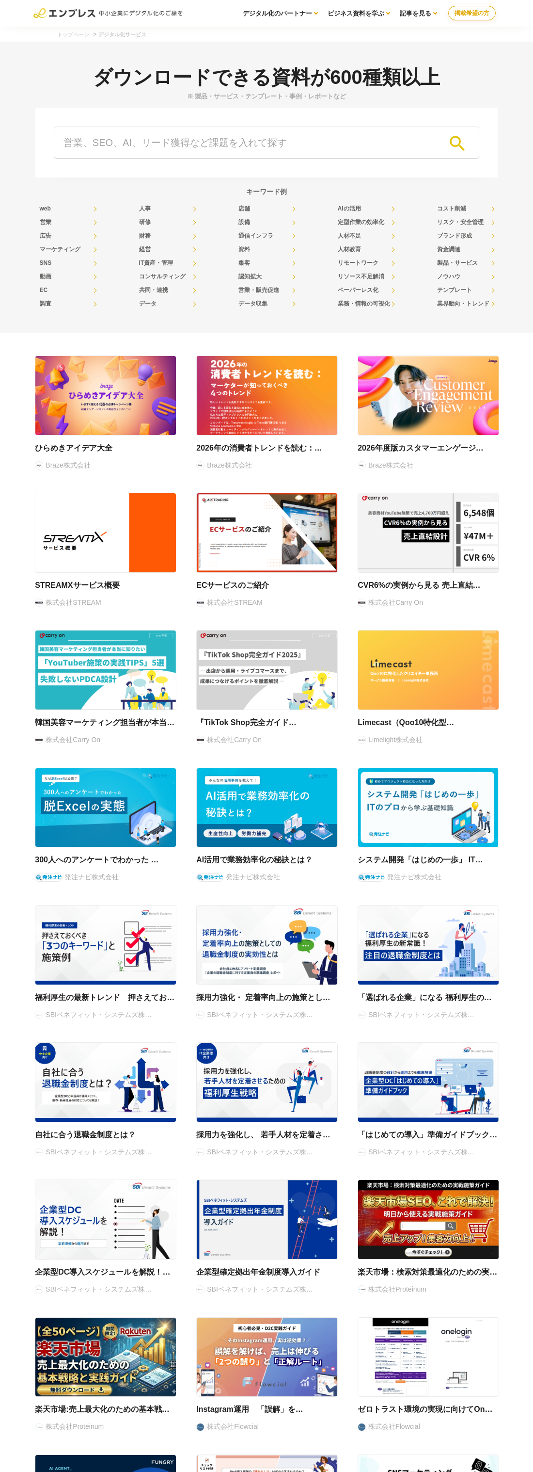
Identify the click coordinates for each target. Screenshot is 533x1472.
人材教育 (349, 249)
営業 (45, 222)
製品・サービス (457, 262)
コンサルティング (162, 276)
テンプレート (454, 290)
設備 (244, 222)
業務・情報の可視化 (364, 303)
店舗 (244, 208)
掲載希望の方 (472, 13)
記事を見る (415, 13)
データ (148, 303)
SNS (46, 262)
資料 (244, 249)
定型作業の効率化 (361, 222)
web (45, 208)
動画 (45, 276)
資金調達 (448, 249)
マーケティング (60, 249)
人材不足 (349, 235)
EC (44, 290)
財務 (145, 235)
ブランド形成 (454, 235)
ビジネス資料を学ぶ (356, 13)
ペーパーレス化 (358, 290)
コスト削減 (451, 208)
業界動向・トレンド (463, 303)
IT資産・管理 (156, 262)
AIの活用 (349, 208)
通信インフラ (255, 235)
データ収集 (252, 303)
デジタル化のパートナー (277, 13)
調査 (45, 303)
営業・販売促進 (258, 290)
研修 (145, 222)
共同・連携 (153, 290)
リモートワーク (358, 262)
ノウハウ (448, 276)
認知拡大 (250, 276)
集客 (244, 262)
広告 (45, 235)
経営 (145, 249)
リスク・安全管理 (460, 222)
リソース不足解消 (361, 276)
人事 (145, 208)
